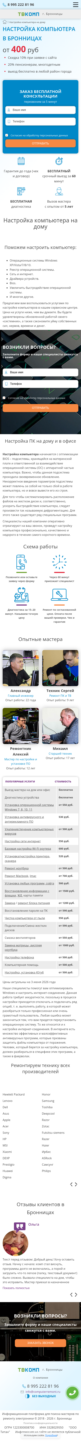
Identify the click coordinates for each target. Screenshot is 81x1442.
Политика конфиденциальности (40, 1423)
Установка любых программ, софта (29, 883)
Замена (10, 903)
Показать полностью (16, 1288)
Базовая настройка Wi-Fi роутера (28, 849)
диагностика (21, 204)
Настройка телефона (19, 957)
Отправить (40, 143)
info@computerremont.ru (43, 1392)
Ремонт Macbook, (17, 876)
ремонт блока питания (34, 903)
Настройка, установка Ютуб (24, 972)
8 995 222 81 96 (21, 4)
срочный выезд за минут (59, 176)
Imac (33, 876)
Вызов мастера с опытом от (59, 204)
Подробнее (51, 1435)
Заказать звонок (40, 1342)
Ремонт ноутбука (17, 868)
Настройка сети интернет (23, 841)
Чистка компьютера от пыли (25, 918)
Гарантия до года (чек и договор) (21, 173)
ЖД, (20, 895)
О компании (40, 1377)
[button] (71, 1184)
